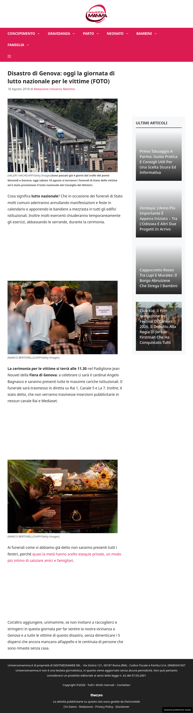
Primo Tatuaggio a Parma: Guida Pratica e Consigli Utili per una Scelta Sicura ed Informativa (159, 162)
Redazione (86, 706)
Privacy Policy (104, 706)
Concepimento (26, 33)
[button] (9, 56)
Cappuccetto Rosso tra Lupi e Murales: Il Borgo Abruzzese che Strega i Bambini (159, 277)
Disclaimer (122, 706)
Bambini (148, 33)
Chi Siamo (70, 706)
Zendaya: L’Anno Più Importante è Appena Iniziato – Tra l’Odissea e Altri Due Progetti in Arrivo (158, 218)
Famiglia (20, 44)
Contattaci (123, 685)
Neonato (120, 33)
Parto (93, 33)
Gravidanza (63, 33)
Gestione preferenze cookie (177, 709)
